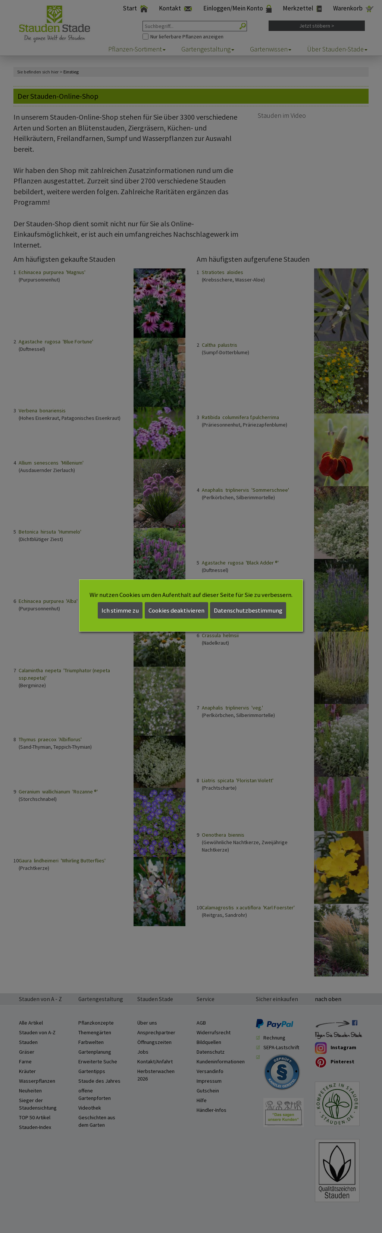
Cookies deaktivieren (176, 610)
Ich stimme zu (120, 610)
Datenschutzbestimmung (248, 610)
